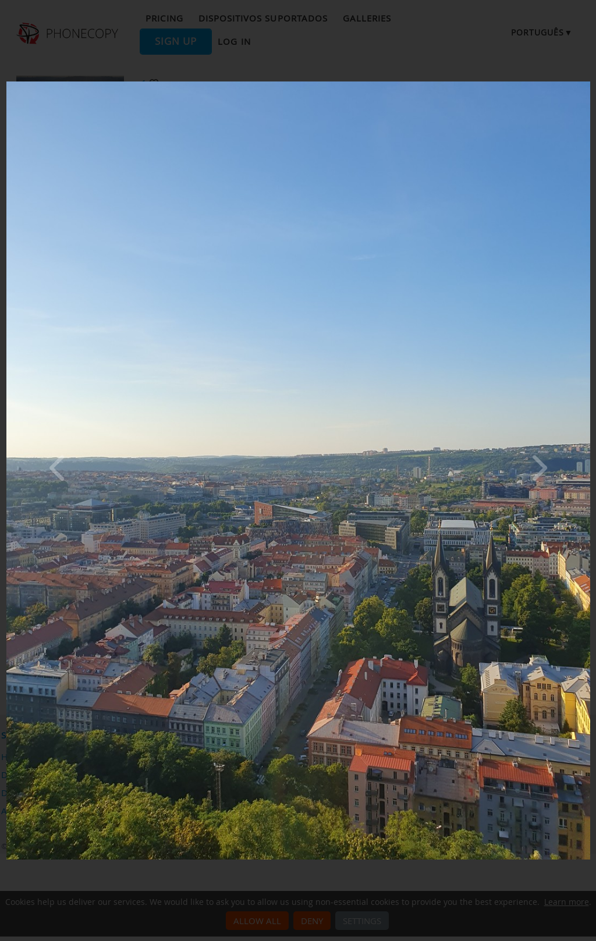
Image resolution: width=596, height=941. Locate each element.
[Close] (587, 84)
